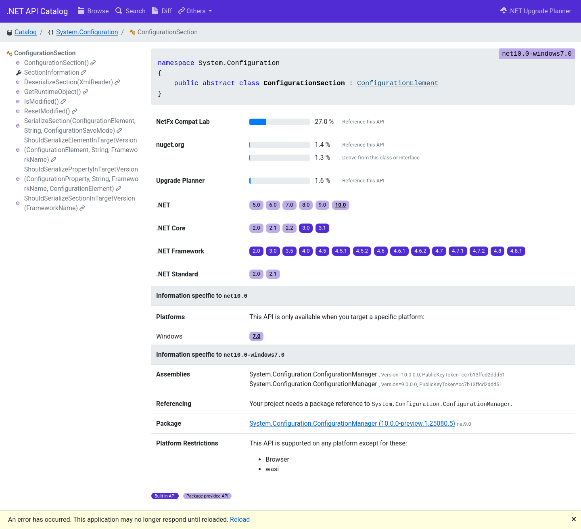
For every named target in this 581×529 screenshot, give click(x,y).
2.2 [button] (289, 228)
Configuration (253, 63)
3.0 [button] (306, 228)
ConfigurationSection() (60, 63)
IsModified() (45, 101)
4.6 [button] (381, 251)
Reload (240, 519)
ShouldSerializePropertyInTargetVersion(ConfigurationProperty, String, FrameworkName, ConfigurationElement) (81, 178)
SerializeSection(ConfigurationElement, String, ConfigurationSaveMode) (80, 125)
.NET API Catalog (37, 11)
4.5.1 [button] (341, 251)
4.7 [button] (439, 251)
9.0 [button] (322, 205)
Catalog (26, 32)
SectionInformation (55, 72)
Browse (93, 11)
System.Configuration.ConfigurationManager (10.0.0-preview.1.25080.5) (352, 423)
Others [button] (192, 11)
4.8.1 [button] (516, 251)
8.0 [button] (306, 205)
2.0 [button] (256, 228)
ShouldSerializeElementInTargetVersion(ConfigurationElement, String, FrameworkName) (81, 149)
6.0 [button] (273, 205)
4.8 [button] (498, 251)
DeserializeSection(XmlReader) (72, 82)
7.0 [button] (289, 205)
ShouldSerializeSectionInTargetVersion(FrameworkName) (79, 203)
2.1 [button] (273, 228)
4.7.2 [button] (479, 251)
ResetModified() (50, 111)
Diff (162, 11)
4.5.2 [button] (362, 251)
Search (130, 11)
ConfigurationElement (398, 83)
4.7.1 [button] (458, 251)
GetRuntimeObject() (56, 92)
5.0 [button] (256, 205)
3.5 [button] (289, 251)
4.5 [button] (322, 251)
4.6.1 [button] (399, 251)
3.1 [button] (322, 228)
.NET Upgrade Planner (535, 11)
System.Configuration (87, 32)
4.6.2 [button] (420, 251)
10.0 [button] (340, 205)
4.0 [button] (306, 251)
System (211, 63)
